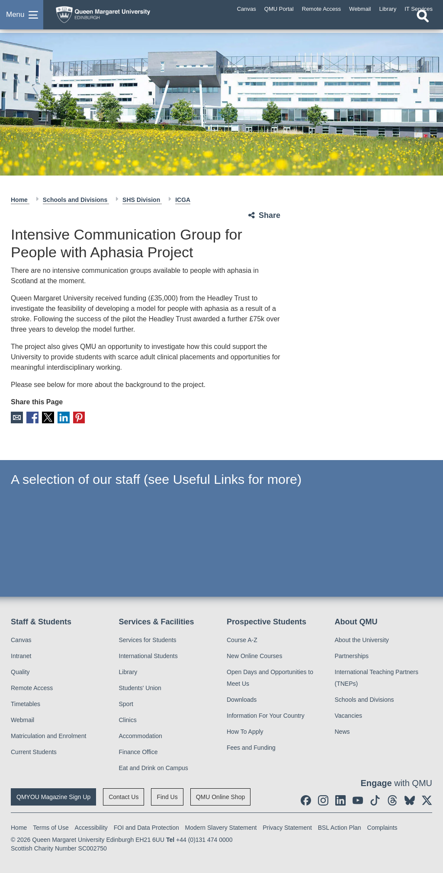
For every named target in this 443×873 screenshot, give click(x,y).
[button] (21, 19)
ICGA (182, 199)
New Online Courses (254, 655)
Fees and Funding (251, 747)
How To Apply (245, 731)
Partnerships (352, 655)
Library (128, 671)
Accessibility (91, 827)
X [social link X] (47, 417)
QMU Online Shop (220, 796)
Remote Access (32, 687)
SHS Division (142, 199)
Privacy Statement (287, 827)
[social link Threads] (392, 800)
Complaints (382, 827)
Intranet (21, 655)
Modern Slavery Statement (221, 827)
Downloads (242, 699)
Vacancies (349, 715)
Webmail (22, 719)
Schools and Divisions (76, 199)
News (342, 731)
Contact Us (123, 796)
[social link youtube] (358, 800)
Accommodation (140, 735)
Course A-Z (242, 639)
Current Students (34, 751)
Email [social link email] (16, 417)
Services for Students (148, 639)
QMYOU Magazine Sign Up (53, 796)
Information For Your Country (266, 715)
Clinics (128, 719)
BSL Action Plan (339, 827)
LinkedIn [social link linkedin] (62, 417)
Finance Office (138, 751)
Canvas (21, 639)
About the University (362, 639)
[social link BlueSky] (409, 800)
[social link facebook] (306, 800)
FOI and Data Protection (146, 827)
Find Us (167, 796)
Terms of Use (50, 827)
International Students (148, 655)
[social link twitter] (427, 800)
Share (269, 215)
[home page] (119, 17)
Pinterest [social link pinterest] (77, 417)
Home (20, 199)
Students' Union (140, 687)
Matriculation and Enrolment (48, 735)
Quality (20, 671)
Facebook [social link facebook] (32, 417)
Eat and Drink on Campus (153, 767)
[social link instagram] (323, 800)
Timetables (25, 703)
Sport (126, 703)
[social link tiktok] (375, 800)
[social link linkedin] (340, 800)
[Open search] (423, 24)
